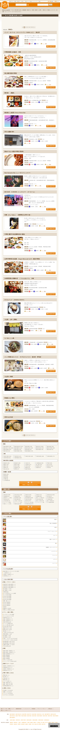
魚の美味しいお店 (7, 635)
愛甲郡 (40, 724)
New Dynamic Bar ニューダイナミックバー (17, 173)
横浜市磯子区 (47, 714)
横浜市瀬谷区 (38, 449)
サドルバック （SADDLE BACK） (14, 300)
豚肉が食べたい (6, 679)
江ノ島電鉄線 (49, 502)
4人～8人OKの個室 (7, 594)
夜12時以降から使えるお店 (9, 643)
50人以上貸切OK (6, 605)
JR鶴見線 (38, 494)
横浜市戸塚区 (18, 715)
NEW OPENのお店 (7, 622)
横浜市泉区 (6, 450)
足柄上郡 (36, 724)
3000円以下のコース (7, 617)
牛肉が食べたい (6, 678)
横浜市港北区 (12, 715)
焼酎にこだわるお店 (7, 691)
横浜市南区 (49, 446)
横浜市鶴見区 (6, 446)
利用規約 (33, 708)
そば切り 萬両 (8, 376)
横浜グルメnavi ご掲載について (7, 708)
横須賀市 (16, 463)
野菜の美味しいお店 (7, 634)
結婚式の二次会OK (7, 608)
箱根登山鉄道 (17, 503)
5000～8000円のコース (8, 620)
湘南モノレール (6, 503)
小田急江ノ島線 (17, 500)
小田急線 (48, 499)
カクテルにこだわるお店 (8, 694)
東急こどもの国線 (39, 497)
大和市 (26, 466)
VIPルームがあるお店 (7, 659)
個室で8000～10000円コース (9, 652)
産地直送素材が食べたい (8, 685)
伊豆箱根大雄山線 (28, 503)
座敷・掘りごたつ (7, 600)
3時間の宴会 (5, 591)
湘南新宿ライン (6, 497)
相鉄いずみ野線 (39, 500)
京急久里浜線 (38, 499)
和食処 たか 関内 (9, 398)
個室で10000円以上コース (8, 653)
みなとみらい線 (28, 502)
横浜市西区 (27, 446)
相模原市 (5, 463)
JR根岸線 (27, 494)
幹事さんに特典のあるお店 (8, 609)
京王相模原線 (49, 497)
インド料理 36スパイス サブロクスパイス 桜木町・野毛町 (22, 357)
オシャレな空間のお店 (8, 623)
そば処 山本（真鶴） (11, 319)
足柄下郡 (43, 724)
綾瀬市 (26, 467)
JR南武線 (16, 496)
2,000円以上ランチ (7, 575)
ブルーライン (6, 502)
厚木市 (16, 466)
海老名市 (49, 466)
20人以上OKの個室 (7, 597)
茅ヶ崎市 (38, 464)
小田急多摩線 (6, 500)
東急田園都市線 (28, 497)
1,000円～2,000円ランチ (8, 574)
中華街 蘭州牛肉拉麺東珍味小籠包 (14, 234)
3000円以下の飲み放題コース (9, 584)
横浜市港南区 (6, 449)
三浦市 (26, 463)
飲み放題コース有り (7, 588)
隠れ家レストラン (7, 631)
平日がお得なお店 (7, 646)
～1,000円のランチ (7, 572)
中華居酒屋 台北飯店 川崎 (12, 52)
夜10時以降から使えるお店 (9, 641)
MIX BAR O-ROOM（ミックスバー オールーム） (19, 192)
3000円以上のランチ (7, 670)
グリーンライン (17, 502)
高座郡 (37, 467)
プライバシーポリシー (42, 708)
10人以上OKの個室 (7, 596)
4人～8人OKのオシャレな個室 (9, 593)
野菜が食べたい (6, 675)
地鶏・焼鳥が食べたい (8, 682)
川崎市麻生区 (17, 457)
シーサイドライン (39, 502)
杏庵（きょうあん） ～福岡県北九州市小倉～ (17, 215)
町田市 (5, 474)
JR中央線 (48, 496)
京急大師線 (16, 499)
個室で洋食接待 (6, 658)
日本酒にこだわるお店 (8, 690)
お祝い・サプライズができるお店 (10, 638)
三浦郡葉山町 (38, 463)
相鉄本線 (27, 500)
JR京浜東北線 (17, 494)
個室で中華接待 (6, 656)
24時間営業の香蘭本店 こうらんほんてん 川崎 (19, 278)
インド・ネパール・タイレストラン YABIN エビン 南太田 (22, 32)
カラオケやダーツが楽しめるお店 (10, 640)
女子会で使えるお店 (7, 626)
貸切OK (4, 606)
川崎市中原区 (28, 456)
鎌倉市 (5, 464)
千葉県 (5, 478)
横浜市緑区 (27, 449)
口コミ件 (45, 43)
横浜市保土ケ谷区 (40, 714)
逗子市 (48, 464)
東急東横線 (16, 497)
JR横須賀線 (6, 494)
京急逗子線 (27, 499)
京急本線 (5, 499)
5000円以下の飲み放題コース (9, 587)
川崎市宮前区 (6, 457)
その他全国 (6, 480)
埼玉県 (5, 477)
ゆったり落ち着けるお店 (8, 625)
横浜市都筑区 (28, 450)
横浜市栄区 (49, 449)
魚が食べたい (6, 676)
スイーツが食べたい (7, 681)
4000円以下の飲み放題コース (9, 585)
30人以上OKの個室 (7, 599)
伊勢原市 (38, 466)
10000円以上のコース (7, 667)
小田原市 (27, 464)
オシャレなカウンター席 (8, 616)
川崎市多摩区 (49, 456)
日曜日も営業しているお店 (8, 644)
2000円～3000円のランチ (8, 669)
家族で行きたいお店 (7, 628)
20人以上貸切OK (6, 603)
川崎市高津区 (38, 456)
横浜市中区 (38, 446)
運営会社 (50, 708)
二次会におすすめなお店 (8, 632)
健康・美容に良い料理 (8, 684)
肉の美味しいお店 (7, 637)
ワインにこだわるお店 (8, 693)
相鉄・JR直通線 (50, 500)
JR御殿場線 (6, 496)
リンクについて (26, 708)
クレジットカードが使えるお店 (9, 661)
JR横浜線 (27, 496)
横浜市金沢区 (53, 714)
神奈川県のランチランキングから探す (11, 571)
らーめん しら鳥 (9, 338)
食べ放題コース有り (7, 590)
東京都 (5, 475)
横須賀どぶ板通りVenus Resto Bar (14, 112)
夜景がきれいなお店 (7, 629)
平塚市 (48, 463)
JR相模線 (38, 496)
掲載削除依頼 (18, 708)
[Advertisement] (30, 22)
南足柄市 (16, 467)
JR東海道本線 (49, 494)
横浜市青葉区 (17, 450)
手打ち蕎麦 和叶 (9, 132)
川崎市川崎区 (6, 456)
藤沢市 (16, 464)
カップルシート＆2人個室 (8, 614)
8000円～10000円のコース (8, 666)
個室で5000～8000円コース (9, 650)
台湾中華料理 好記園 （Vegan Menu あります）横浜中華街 (22, 259)
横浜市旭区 (17, 449)
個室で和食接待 (6, 655)
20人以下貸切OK (6, 602)
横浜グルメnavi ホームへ (6, 710)
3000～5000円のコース (8, 619)
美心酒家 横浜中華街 (10, 73)
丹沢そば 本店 (8, 417)
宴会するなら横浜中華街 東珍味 (13, 151)
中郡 (48, 467)
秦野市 (5, 466)
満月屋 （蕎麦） (9, 93)
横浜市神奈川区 (18, 446)
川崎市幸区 (17, 456)
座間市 (5, 467)
